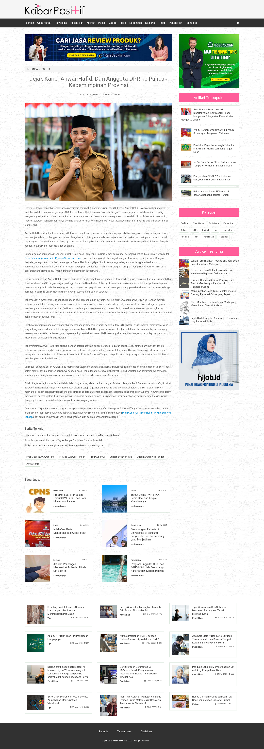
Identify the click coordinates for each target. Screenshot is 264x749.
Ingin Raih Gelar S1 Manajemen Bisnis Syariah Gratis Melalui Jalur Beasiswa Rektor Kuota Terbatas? (140, 700)
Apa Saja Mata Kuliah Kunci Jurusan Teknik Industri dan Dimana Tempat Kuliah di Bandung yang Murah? (212, 639)
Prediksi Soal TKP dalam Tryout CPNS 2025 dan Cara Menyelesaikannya (69, 498)
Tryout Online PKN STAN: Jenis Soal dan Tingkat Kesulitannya (145, 498)
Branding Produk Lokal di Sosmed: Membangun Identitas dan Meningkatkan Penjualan (66, 610)
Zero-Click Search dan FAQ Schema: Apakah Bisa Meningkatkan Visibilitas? (67, 700)
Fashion (29, 22)
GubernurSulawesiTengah (150, 456)
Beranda (103, 731)
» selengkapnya (59, 506)
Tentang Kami (124, 731)
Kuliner (91, 22)
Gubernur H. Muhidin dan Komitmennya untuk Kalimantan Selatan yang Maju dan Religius (72, 435)
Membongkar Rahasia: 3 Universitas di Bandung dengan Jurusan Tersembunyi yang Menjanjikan (148, 534)
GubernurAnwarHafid (121, 456)
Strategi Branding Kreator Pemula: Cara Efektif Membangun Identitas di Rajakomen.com (212, 283)
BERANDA (32, 69)
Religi (162, 22)
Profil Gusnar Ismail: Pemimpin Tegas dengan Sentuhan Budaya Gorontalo (64, 440)
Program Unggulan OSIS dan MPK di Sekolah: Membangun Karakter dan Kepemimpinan (148, 567)
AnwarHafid (32, 464)
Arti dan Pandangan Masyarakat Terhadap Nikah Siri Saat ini (69, 567)
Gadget (113, 22)
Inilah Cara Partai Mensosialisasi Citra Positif (69, 531)
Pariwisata (61, 22)
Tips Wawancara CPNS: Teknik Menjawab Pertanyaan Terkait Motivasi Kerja (209, 610)
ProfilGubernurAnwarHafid (40, 456)
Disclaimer (146, 731)
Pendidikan (175, 22)
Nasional (150, 22)
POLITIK (46, 69)
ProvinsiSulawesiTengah (72, 456)
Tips (123, 22)
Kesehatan (135, 22)
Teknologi (191, 22)
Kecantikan (76, 22)
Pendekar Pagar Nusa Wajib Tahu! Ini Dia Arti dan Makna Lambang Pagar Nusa (213, 149)
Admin (117, 94)
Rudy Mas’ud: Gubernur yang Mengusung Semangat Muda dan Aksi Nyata (64, 445)
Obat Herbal (44, 22)
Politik (102, 22)
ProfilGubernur (97, 456)
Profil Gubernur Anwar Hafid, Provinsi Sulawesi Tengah (53, 258)
